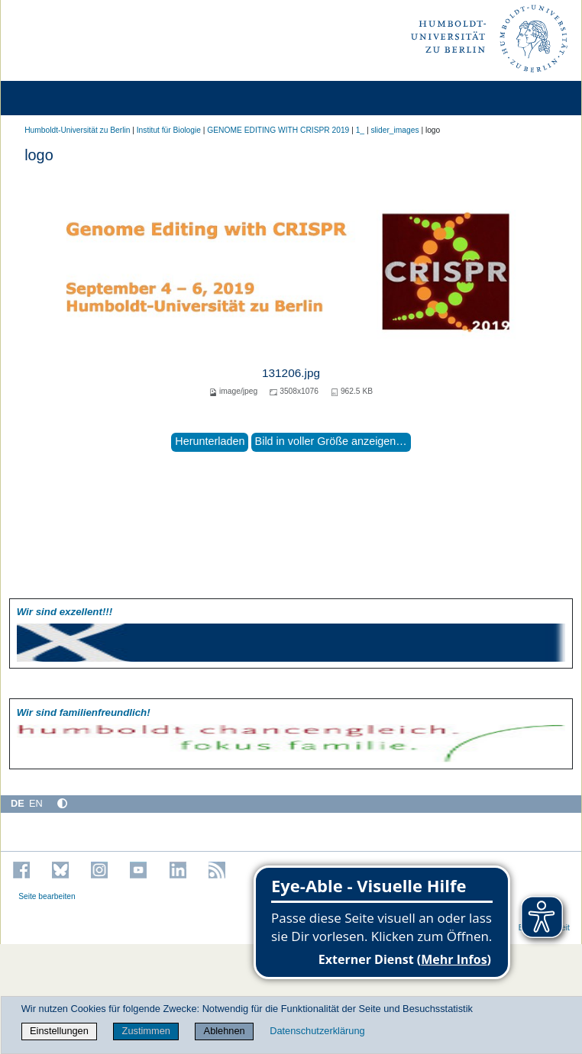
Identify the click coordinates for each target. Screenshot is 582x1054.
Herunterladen (209, 441)
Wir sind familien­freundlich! (83, 712)
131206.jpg (291, 372)
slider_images (394, 130)
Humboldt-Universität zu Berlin (77, 130)
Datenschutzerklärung (317, 1030)
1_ (360, 130)
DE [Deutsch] (17, 803)
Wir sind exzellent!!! (64, 611)
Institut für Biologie (169, 130)
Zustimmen (146, 1030)
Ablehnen (224, 1030)
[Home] (55, 98)
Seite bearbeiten (47, 896)
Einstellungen (59, 1030)
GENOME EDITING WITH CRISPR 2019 (278, 130)
